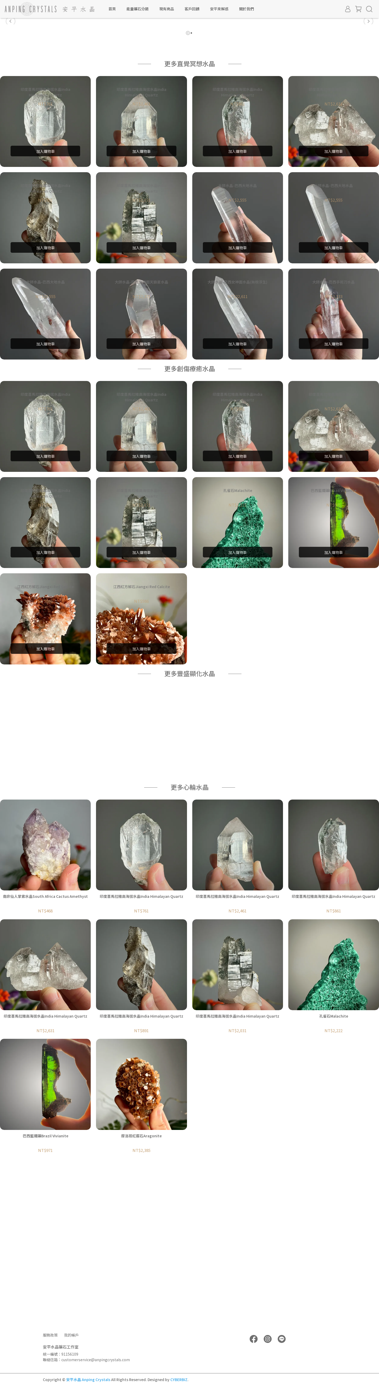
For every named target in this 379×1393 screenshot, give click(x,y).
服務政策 (50, 1335)
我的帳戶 (71, 1335)
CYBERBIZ (179, 1379)
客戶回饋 (192, 8)
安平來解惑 (219, 8)
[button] (10, 101)
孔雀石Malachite (333, 1176)
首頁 (112, 8)
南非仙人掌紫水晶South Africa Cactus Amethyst (45, 1056)
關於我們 (246, 8)
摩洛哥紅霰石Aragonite (141, 1296)
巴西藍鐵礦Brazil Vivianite (45, 1296)
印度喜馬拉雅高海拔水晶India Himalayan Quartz (141, 1056)
